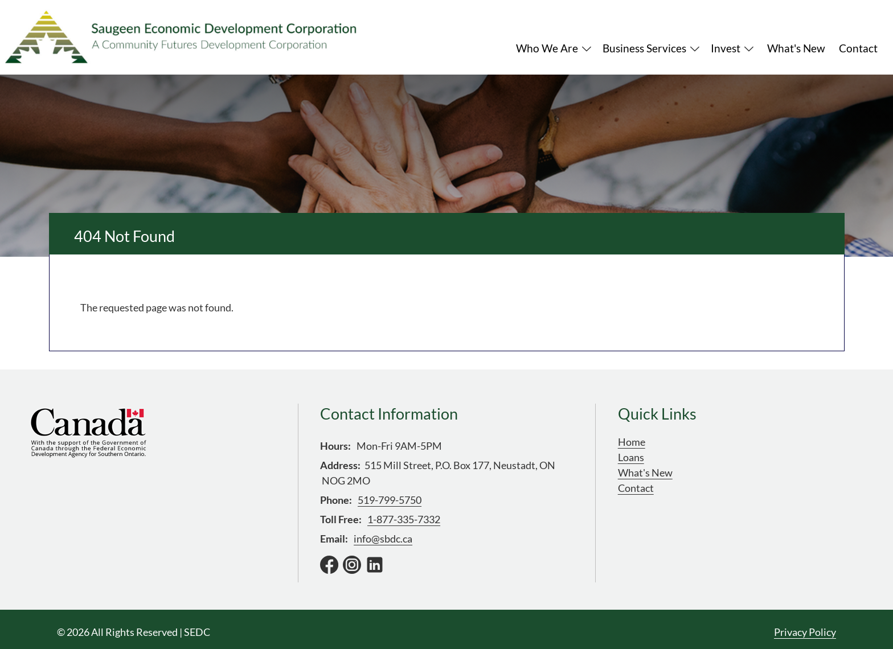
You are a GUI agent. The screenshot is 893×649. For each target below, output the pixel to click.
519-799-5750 (389, 500)
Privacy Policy (805, 632)
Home (631, 442)
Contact (636, 488)
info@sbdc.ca (383, 538)
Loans (631, 457)
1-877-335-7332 (403, 519)
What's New (645, 472)
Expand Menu (586, 49)
